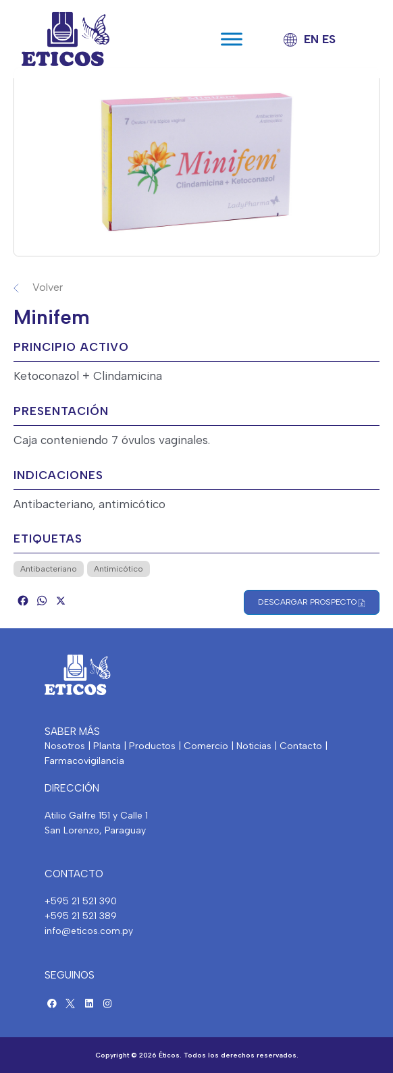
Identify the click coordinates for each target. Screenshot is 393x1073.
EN (311, 39)
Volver (47, 287)
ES (329, 39)
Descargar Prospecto (311, 602)
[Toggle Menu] (231, 38)
